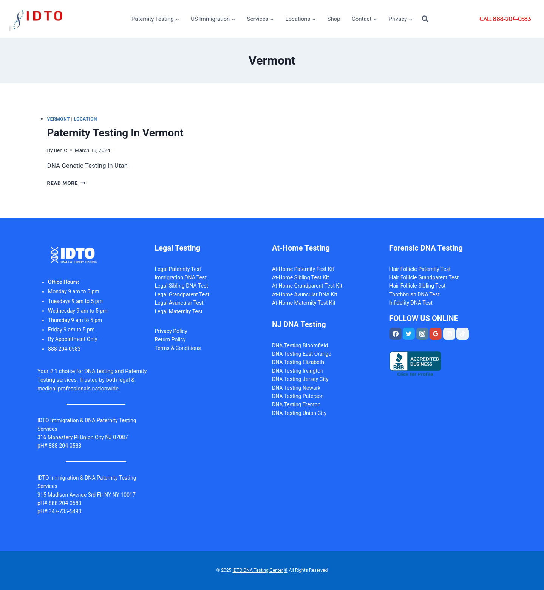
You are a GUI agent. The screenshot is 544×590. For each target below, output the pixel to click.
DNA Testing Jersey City (300, 379)
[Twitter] (409, 334)
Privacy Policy (171, 331)
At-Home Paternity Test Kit (303, 269)
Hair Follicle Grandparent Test (424, 277)
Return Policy (170, 339)
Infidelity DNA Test (411, 303)
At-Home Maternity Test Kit (303, 303)
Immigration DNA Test (181, 277)
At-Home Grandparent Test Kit (307, 286)
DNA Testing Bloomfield (300, 345)
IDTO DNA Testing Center (257, 570)
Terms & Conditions (178, 348)
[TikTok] (462, 334)
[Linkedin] (449, 334)
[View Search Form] (425, 19)
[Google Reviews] (436, 334)
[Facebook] (395, 334)
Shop (334, 18)
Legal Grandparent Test (182, 294)
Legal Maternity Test (178, 311)
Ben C (60, 150)
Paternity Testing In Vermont (115, 133)
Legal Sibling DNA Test (181, 286)
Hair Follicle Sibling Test (417, 286)
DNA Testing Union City (299, 413)
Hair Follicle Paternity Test (420, 269)
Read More (66, 183)
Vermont (58, 119)
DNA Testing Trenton (296, 404)
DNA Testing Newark (296, 388)
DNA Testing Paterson (298, 396)
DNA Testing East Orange (301, 354)
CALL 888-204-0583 (504, 18)
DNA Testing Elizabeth (298, 362)
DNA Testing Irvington (297, 371)
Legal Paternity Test (178, 269)
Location (85, 119)
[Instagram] (422, 334)
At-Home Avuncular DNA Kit (304, 294)
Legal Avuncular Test (179, 303)
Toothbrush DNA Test (414, 294)
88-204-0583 (64, 349)
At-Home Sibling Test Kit (300, 277)
